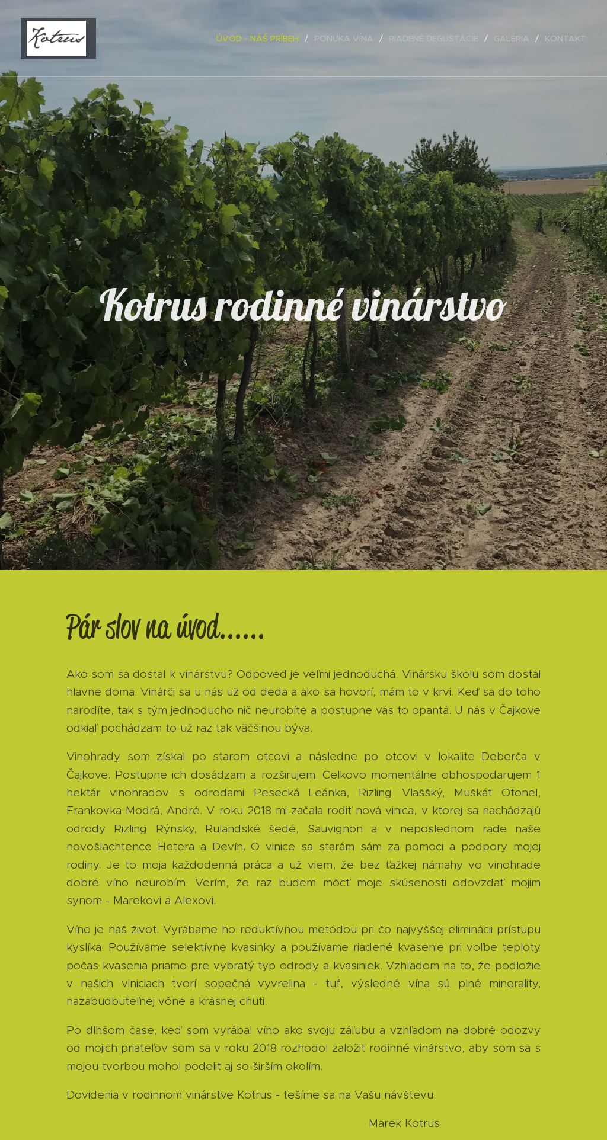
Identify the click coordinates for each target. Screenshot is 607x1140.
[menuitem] (260, 38)
